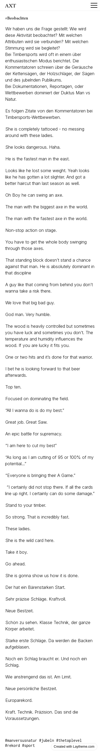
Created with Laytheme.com (74, 746)
